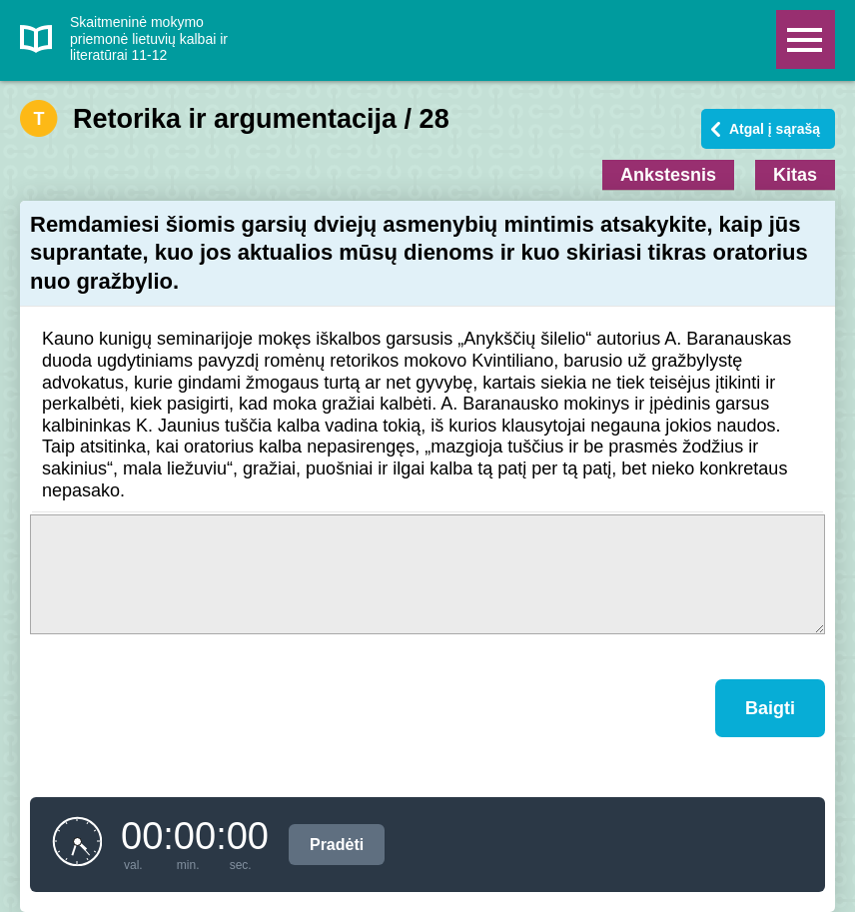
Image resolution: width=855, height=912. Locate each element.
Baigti (770, 708)
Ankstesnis (668, 175)
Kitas (795, 175)
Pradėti (337, 844)
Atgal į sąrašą (774, 129)
